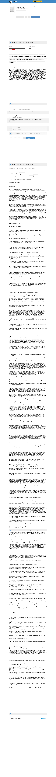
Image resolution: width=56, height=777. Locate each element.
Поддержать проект (37, 1)
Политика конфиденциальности (15, 719)
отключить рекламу (29, 42)
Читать (35, 16)
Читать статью (30, 138)
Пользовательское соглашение (15, 718)
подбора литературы (36, 530)
